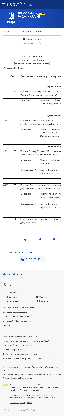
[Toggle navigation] (3, 4)
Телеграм (42, 301)
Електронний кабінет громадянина (17, 321)
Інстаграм (12, 301)
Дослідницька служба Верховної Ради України (21, 354)
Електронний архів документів (15, 350)
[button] (19, 285)
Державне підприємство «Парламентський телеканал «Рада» (27, 359)
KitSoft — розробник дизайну (21, 403)
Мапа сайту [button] (11, 274)
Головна (6, 32)
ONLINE (41, 14)
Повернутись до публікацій (19, 252)
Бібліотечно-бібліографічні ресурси (17, 345)
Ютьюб (41, 297)
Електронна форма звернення (15, 312)
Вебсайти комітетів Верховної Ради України (20, 337)
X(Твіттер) (13, 297)
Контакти (6, 325)
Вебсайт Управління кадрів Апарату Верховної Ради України (26, 341)
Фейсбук (12, 293)
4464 (5, 151)
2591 (5, 120)
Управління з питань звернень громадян (19, 308)
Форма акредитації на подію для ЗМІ (18, 317)
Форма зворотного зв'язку (30, 390)
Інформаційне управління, (37, 375)
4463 (5, 185)
